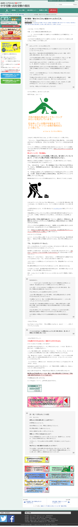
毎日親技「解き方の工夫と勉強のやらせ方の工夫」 (44, 19)
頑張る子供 (49, 24)
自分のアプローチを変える (65, 22)
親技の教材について (31, 10)
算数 (58, 22)
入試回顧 (49, 22)
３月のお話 (58, 24)
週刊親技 (14, 10)
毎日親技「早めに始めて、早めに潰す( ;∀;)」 (35, 517)
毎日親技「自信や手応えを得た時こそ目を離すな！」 (37, 518)
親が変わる (73, 22)
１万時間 (54, 24)
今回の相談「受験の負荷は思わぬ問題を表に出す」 (36, 521)
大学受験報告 (54, 22)
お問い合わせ (53, 10)
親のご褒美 (27, 24)
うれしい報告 (22, 10)
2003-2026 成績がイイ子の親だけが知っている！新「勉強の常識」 (38, 524)
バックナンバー (58, 208)
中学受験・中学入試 (43, 22)
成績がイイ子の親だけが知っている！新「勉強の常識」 (54, 506)
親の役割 (32, 24)
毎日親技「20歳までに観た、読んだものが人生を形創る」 (38, 520)
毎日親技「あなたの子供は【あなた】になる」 (35, 515)
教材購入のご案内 (43, 10)
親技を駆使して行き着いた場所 (40, 24)
